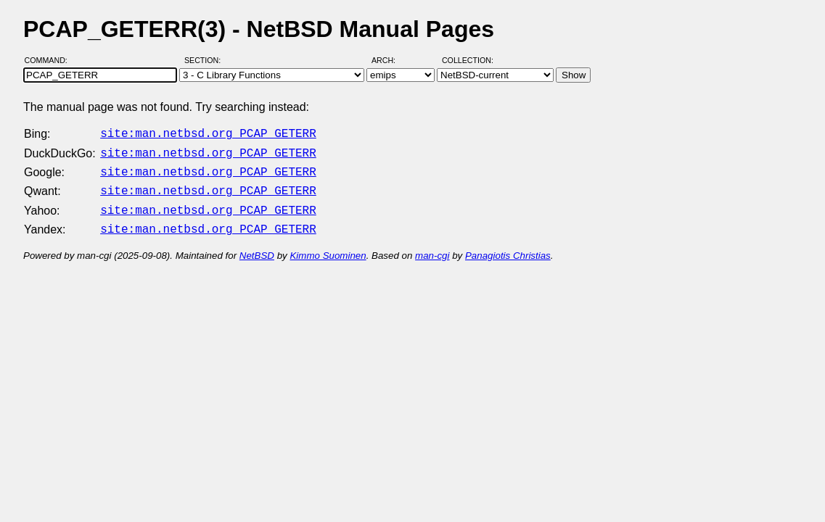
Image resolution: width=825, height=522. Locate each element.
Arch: (390, 60)
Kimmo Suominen (328, 246)
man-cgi (432, 246)
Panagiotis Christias (508, 246)
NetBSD (256, 246)
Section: (205, 60)
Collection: (467, 60)
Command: (50, 60)
